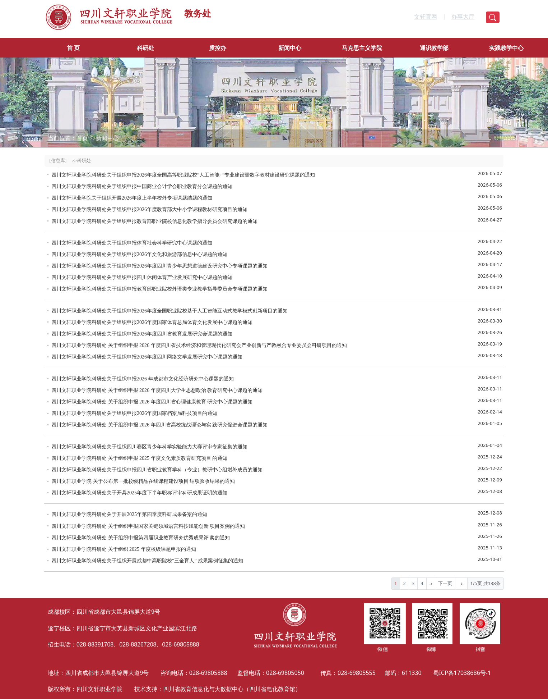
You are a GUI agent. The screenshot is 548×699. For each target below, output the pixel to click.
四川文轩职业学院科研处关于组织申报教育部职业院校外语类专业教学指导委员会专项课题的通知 (159, 289)
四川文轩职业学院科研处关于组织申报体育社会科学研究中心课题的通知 (131, 243)
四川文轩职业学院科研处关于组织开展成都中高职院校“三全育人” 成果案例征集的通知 (147, 560)
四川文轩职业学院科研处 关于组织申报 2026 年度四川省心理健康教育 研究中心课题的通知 (151, 402)
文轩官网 (425, 17)
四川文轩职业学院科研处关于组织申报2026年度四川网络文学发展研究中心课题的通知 (146, 357)
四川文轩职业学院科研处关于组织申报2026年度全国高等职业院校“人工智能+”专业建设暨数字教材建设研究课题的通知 (183, 175)
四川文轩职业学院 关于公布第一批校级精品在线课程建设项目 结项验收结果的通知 (143, 481)
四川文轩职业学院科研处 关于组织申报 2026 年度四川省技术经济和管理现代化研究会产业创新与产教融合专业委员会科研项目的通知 (199, 345)
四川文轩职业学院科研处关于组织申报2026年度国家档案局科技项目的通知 (134, 413)
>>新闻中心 (104, 138)
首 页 (73, 48)
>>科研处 (81, 160)
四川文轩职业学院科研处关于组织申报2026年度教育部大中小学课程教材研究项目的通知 (149, 209)
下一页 (445, 583)
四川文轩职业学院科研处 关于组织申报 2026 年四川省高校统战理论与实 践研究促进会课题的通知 (159, 425)
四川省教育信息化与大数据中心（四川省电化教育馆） (232, 689)
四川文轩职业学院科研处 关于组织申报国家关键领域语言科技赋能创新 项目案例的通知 (148, 526)
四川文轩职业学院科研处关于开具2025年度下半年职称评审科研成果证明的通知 (139, 492)
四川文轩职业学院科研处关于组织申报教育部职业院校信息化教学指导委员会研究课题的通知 (154, 221)
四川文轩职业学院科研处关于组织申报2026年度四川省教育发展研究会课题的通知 (141, 334)
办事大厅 (462, 17)
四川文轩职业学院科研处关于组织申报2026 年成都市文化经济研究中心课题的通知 (142, 379)
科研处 (145, 48)
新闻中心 (289, 48)
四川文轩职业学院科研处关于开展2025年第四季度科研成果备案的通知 (129, 514)
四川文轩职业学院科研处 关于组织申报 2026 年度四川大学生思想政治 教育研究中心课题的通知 (157, 390)
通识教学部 (434, 48)
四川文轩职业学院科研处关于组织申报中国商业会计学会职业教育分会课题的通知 (141, 186)
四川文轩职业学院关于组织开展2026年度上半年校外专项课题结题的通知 (131, 198)
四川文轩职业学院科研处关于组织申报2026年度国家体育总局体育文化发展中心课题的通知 (151, 322)
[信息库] (58, 160)
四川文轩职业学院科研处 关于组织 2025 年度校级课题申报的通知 (123, 549)
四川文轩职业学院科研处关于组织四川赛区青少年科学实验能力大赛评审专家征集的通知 (149, 446)
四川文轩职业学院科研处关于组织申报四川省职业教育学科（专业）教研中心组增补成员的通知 (157, 469)
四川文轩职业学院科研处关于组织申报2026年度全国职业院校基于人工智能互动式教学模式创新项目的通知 (169, 311)
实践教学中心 (506, 48)
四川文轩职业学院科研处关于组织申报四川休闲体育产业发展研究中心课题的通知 (141, 277)
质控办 (217, 48)
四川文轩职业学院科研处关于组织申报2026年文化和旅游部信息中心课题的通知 (139, 254)
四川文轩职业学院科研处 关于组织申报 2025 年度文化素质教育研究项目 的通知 (139, 458)
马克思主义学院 (362, 48)
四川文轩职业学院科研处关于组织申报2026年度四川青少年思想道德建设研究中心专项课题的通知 (159, 266)
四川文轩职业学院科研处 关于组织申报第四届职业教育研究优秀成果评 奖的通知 (140, 537)
